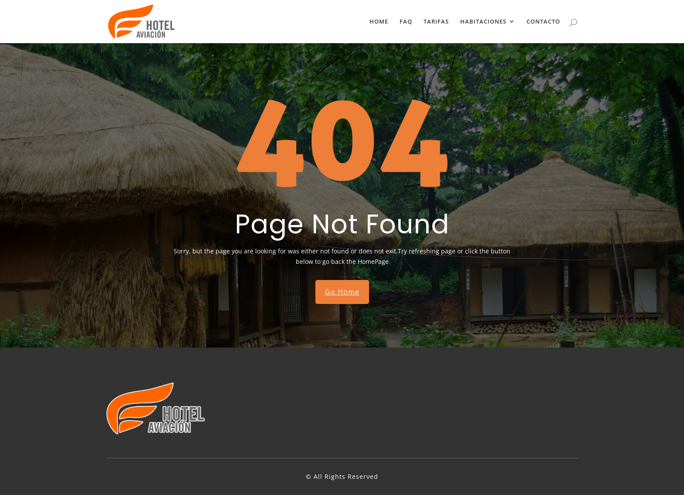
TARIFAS (436, 22)
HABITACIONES (483, 22)
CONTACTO (543, 22)
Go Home (342, 292)
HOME (378, 22)
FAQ (406, 22)
